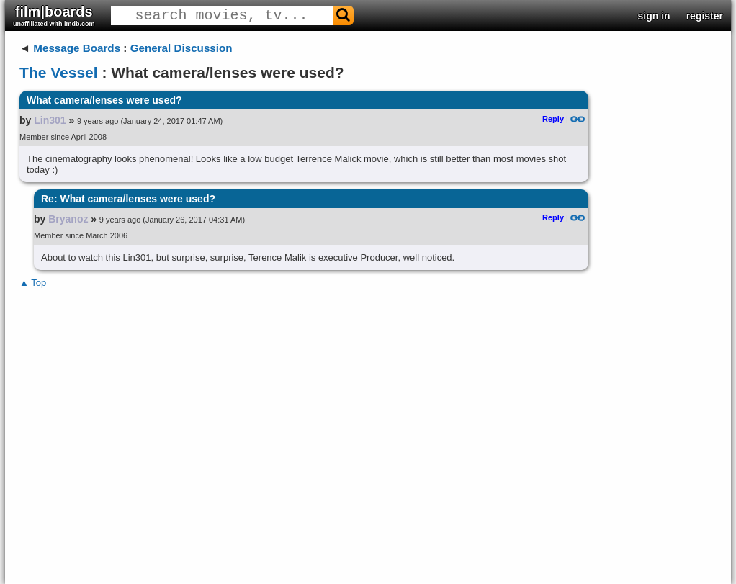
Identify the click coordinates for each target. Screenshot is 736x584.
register (704, 16)
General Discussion (181, 48)
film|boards (54, 15)
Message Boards (76, 48)
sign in (654, 16)
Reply (553, 118)
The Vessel (58, 72)
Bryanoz (68, 219)
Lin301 (50, 120)
